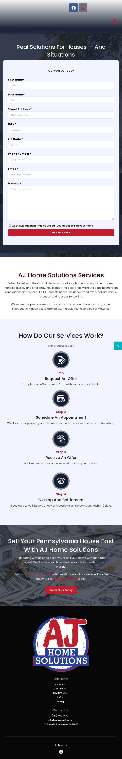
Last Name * (17, 95)
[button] (114, 21)
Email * (13, 169)
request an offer (65, 579)
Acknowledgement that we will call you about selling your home (52, 226)
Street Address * (20, 110)
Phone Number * (19, 154)
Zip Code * (15, 140)
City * (12, 125)
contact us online (39, 574)
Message (14, 184)
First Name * (17, 80)
